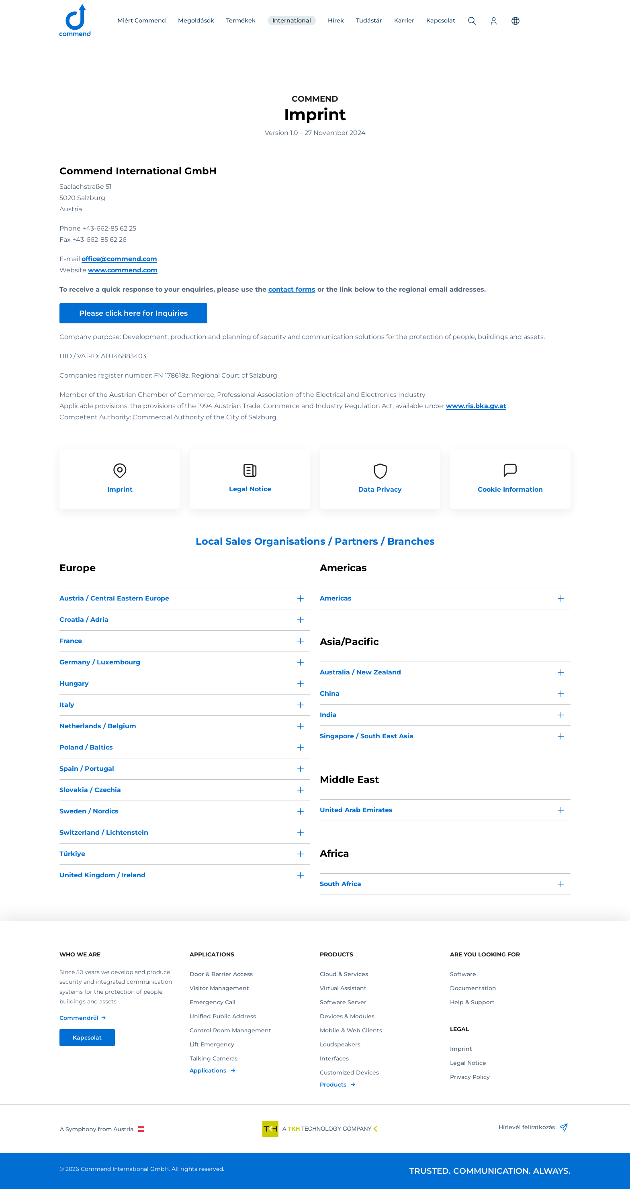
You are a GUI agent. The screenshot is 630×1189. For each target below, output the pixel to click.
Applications (209, 1070)
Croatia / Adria (83, 619)
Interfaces (334, 1058)
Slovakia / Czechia (90, 790)
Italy (66, 705)
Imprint (461, 1048)
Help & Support (472, 1002)
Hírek (336, 20)
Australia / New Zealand (360, 672)
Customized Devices (349, 1072)
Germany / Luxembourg (99, 662)
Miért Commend (141, 20)
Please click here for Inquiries (133, 313)
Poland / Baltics (86, 747)
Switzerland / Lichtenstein (103, 832)
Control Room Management (230, 1030)
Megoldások (196, 20)
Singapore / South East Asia (366, 736)
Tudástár (369, 20)
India (328, 715)
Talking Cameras (213, 1058)
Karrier (404, 20)
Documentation (473, 988)
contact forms (291, 289)
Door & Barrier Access (221, 974)
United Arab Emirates (356, 810)
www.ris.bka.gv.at (476, 406)
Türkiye (72, 854)
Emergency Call (212, 1002)
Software (463, 974)
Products (334, 1084)
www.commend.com (123, 270)
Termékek (241, 20)
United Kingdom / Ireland (102, 875)
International (291, 20)
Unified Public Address (223, 1016)
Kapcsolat (440, 20)
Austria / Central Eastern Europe (114, 598)
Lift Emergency (212, 1044)
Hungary (74, 683)
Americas (336, 598)
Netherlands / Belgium (97, 726)
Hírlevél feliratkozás (533, 1128)
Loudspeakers (340, 1044)
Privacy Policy (470, 1077)
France (70, 641)
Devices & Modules (347, 1016)
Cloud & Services (344, 974)
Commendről (78, 1017)
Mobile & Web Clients (351, 1030)
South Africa (340, 884)
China (330, 693)
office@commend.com (119, 259)
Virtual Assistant (343, 988)
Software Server (343, 1002)
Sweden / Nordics (89, 811)
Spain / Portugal (86, 768)
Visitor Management (219, 988)
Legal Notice (468, 1062)
